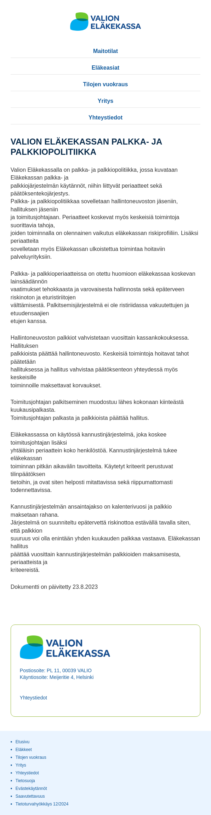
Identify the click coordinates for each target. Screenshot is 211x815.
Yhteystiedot (105, 118)
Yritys (105, 101)
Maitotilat (105, 51)
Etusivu (22, 741)
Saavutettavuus (30, 796)
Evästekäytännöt (31, 788)
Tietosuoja (25, 780)
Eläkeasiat (105, 68)
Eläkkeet (24, 749)
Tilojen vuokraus (105, 84)
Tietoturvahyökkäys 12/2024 (42, 804)
